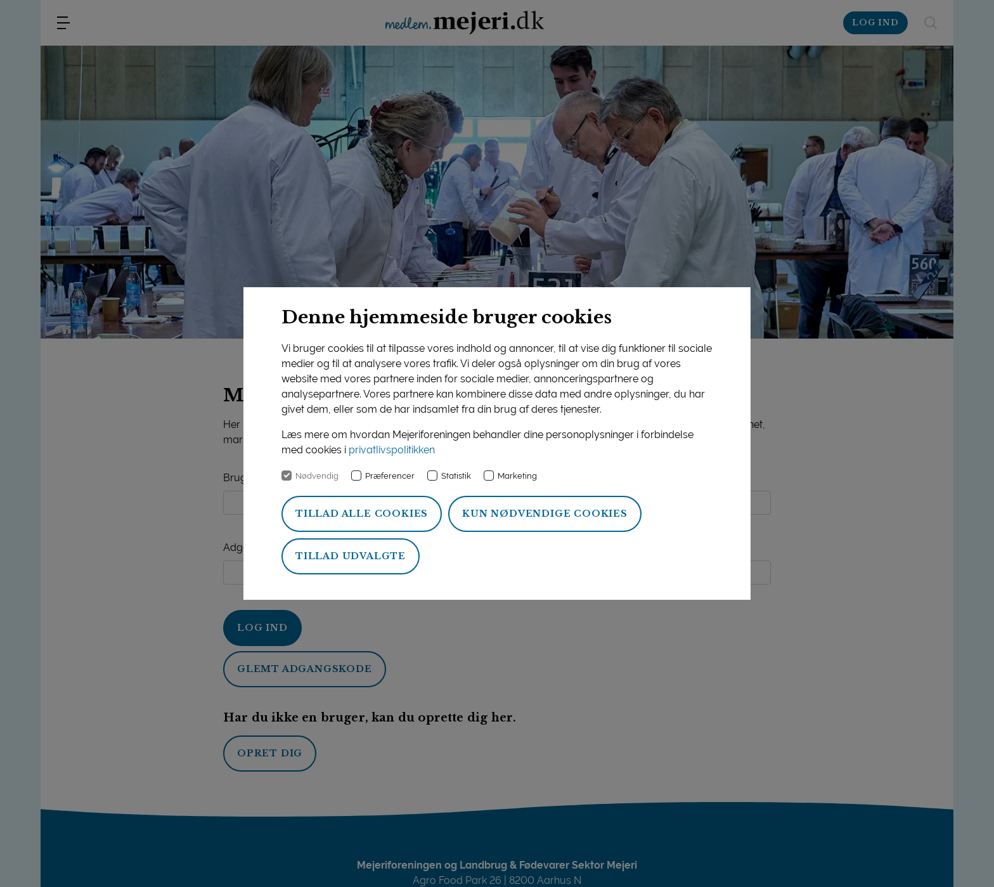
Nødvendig (317, 476)
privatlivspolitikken (392, 450)
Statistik (456, 476)
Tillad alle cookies (361, 513)
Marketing (517, 476)
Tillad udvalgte (350, 556)
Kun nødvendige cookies (545, 513)
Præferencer (390, 476)
